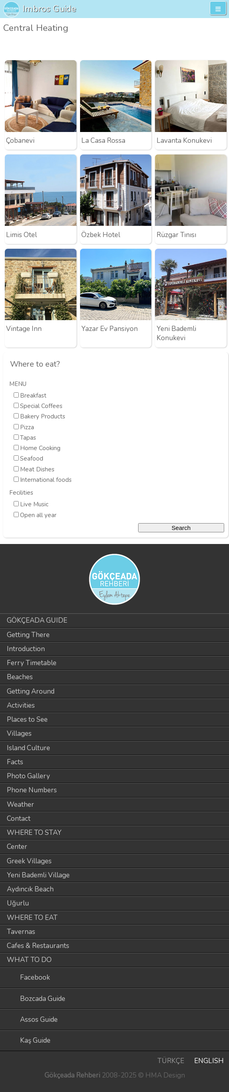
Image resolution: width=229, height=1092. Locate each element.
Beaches (20, 677)
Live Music (34, 504)
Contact (18, 818)
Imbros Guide (49, 8)
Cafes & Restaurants (38, 945)
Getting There (28, 634)
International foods (46, 480)
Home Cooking (40, 448)
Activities (21, 705)
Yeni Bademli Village (38, 875)
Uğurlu (18, 903)
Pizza (27, 427)
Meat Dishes (37, 469)
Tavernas (21, 931)
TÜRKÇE (170, 1061)
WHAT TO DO (29, 959)
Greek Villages (29, 861)
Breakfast (33, 396)
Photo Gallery (28, 776)
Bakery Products (42, 416)
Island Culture (28, 748)
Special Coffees (41, 406)
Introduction (26, 649)
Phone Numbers (32, 790)
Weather (20, 804)
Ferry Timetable (31, 663)
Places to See (27, 719)
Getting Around (30, 691)
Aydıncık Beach (30, 889)
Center (17, 846)
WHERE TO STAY (34, 832)
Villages (19, 733)
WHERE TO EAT (32, 917)
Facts (15, 762)
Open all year (38, 515)
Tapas (28, 438)
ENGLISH (209, 1061)
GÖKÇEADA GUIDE (37, 620)
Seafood (31, 459)
